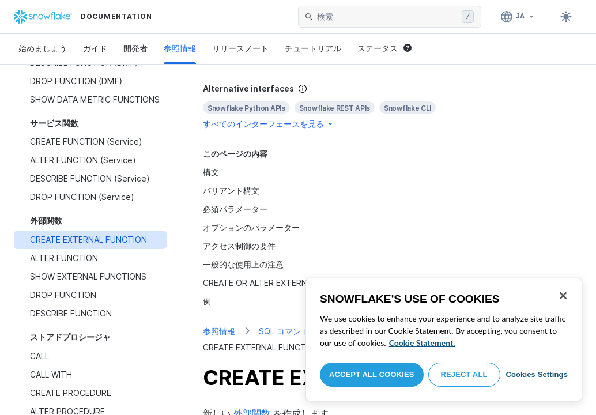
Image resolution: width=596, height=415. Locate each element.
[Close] (563, 295)
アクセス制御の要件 (239, 246)
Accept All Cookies (371, 374)
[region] (443, 339)
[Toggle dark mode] (566, 16)
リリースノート (240, 48)
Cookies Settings (537, 374)
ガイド (95, 48)
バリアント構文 (231, 190)
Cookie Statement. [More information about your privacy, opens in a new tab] (422, 343)
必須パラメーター (235, 209)
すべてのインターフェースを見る (268, 124)
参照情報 (180, 48)
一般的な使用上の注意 (243, 264)
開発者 (135, 48)
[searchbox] (387, 16)
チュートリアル (313, 48)
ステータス (384, 48)
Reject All (464, 374)
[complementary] (390, 106)
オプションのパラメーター (251, 227)
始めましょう (42, 48)
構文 (211, 172)
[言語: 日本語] (518, 16)
